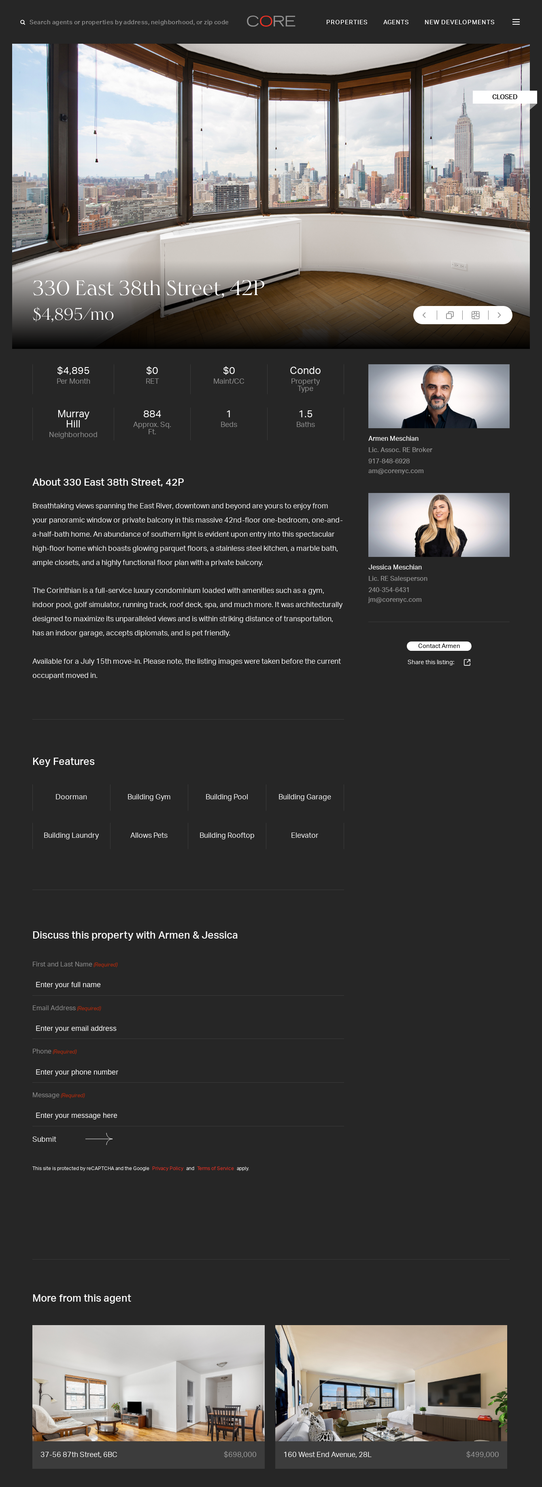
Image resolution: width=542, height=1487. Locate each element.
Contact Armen (439, 646)
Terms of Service (215, 1168)
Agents (396, 22)
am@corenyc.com (396, 471)
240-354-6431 (389, 590)
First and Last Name (74, 965)
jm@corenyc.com (395, 600)
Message (58, 1096)
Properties (347, 22)
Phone (54, 1052)
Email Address (66, 1009)
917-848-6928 (389, 461)
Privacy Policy (167, 1168)
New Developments (460, 22)
